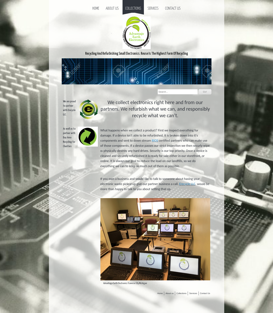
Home (95, 8)
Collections (133, 8)
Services (153, 8)
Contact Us (173, 8)
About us (112, 8)
